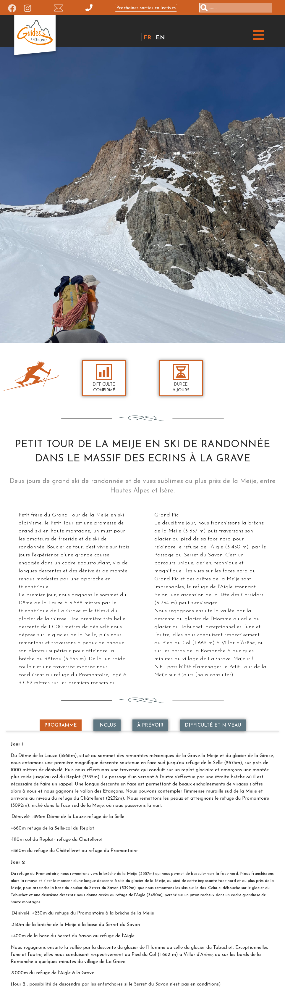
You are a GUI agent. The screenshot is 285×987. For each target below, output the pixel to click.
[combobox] (235, 7)
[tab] (61, 725)
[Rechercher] (274, 7)
